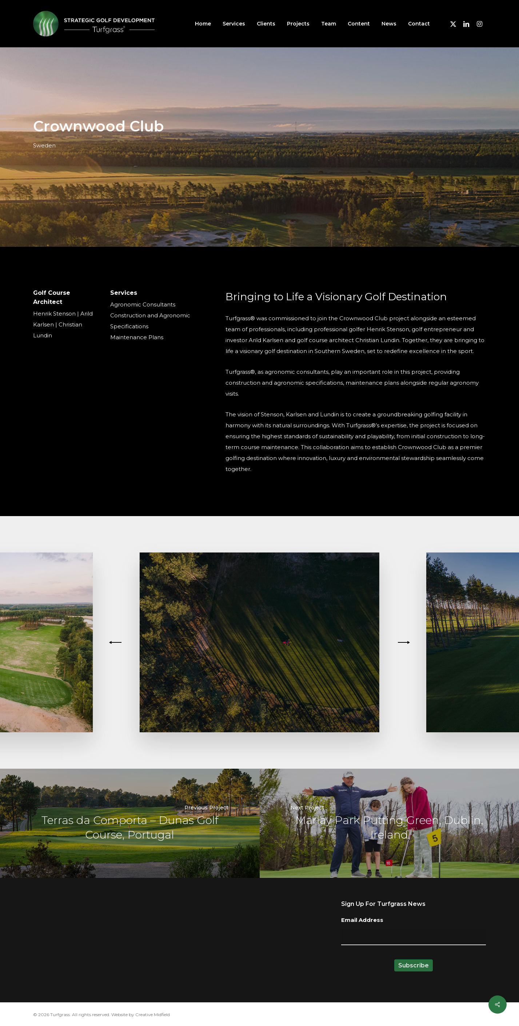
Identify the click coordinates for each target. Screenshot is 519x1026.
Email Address (362, 919)
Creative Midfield (152, 1014)
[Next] (402, 642)
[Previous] (116, 642)
